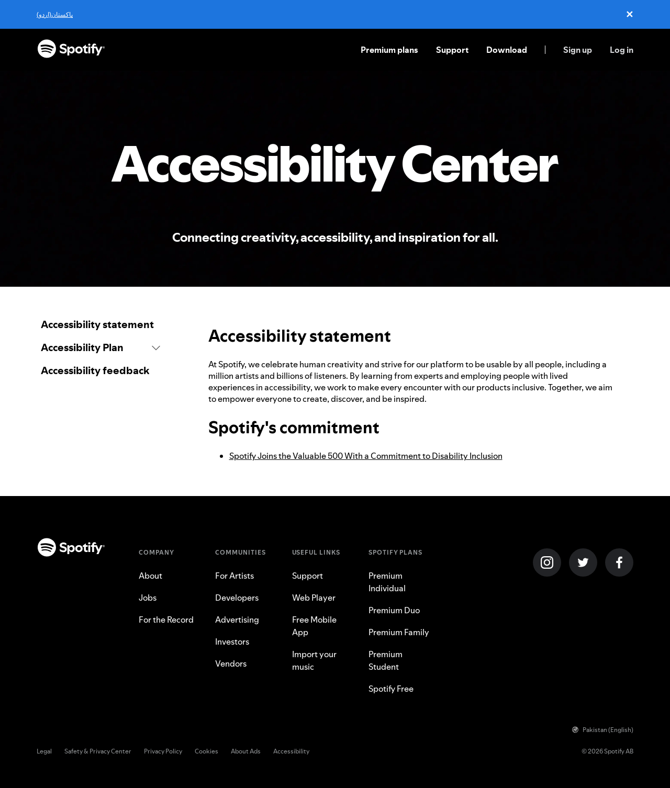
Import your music (314, 660)
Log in (621, 49)
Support (452, 49)
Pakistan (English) (602, 729)
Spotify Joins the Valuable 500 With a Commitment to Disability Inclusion (365, 455)
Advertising (237, 619)
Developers (237, 597)
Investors (232, 641)
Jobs (148, 597)
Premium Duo (394, 610)
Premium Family (398, 632)
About (150, 575)
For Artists (234, 575)
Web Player (314, 597)
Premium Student (385, 660)
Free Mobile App (314, 626)
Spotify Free (391, 688)
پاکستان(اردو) (55, 14)
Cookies (206, 751)
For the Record (166, 619)
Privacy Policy (163, 751)
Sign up (577, 49)
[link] (100, 324)
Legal (44, 751)
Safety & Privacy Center (97, 751)
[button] (100, 347)
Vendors (231, 663)
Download (506, 49)
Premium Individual (387, 582)
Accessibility (291, 751)
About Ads (246, 751)
